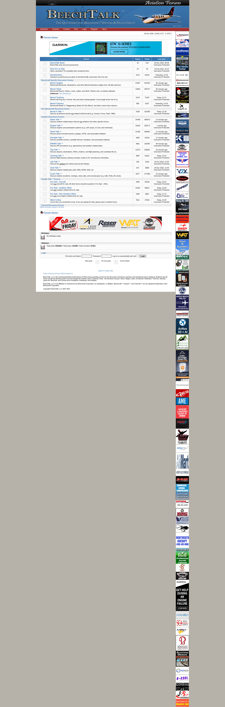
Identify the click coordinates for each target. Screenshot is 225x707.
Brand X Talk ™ (57, 111)
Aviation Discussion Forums (52, 117)
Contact (66, 29)
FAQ (76, 29)
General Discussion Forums (52, 205)
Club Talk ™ (55, 168)
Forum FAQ (60, 273)
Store (104, 29)
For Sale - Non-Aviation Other (63, 194)
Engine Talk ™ (56, 126)
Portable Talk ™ (57, 138)
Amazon (55, 29)
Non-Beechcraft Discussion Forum (55, 109)
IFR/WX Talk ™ (56, 144)
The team (61, 207)
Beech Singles (56, 83)
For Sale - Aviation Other (61, 188)
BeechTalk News (57, 63)
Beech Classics (57, 103)
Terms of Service (49, 273)
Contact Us (69, 273)
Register (94, 29)
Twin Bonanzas (65, 93)
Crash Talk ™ (56, 174)
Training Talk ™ (57, 156)
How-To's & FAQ (57, 69)
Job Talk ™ (55, 162)
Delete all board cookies (48, 207)
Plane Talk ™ (56, 120)
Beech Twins (55, 89)
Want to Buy (55, 200)
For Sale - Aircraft (58, 182)
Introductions (56, 75)
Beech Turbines (57, 97)
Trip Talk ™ (55, 150)
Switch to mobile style (105, 271)
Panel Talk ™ (56, 132)
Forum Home (51, 37)
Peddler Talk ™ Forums (50, 179)
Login (84, 29)
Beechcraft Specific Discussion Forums (57, 80)
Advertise (44, 29)
